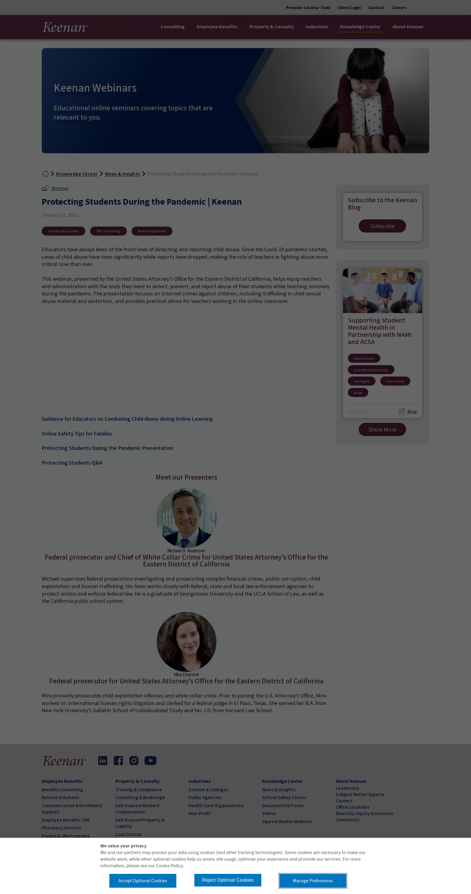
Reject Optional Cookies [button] (228, 880)
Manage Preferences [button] (313, 880)
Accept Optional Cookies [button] (142, 880)
